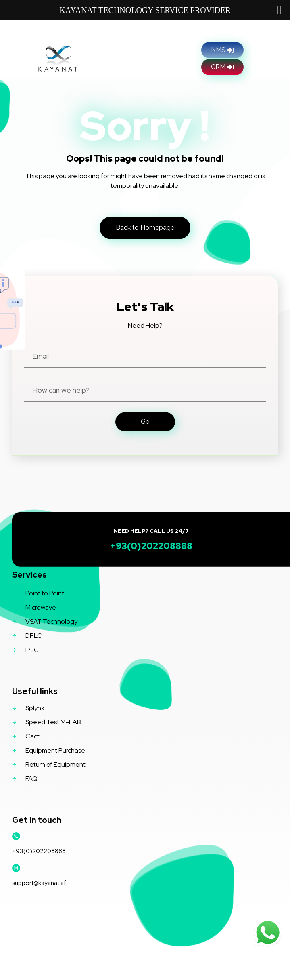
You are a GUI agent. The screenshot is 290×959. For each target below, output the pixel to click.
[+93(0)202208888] (16, 836)
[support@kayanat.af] (16, 868)
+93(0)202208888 (39, 851)
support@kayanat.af (39, 883)
